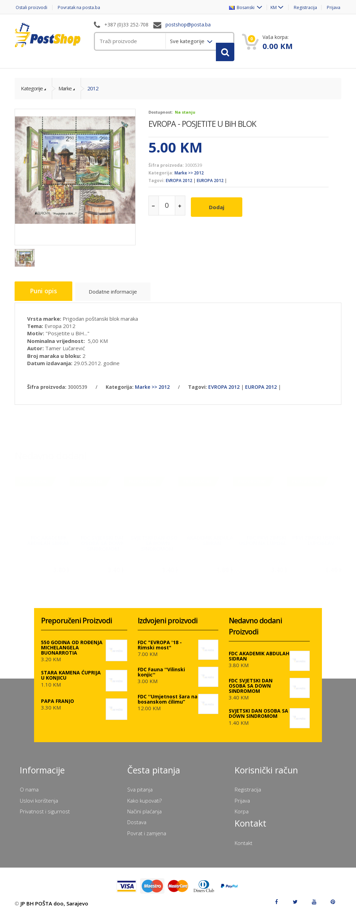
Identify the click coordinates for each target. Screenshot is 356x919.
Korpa (242, 815)
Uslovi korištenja (39, 805)
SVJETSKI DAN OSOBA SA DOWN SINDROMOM (157, 545)
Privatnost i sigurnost (45, 815)
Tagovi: (156, 186)
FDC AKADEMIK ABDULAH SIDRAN (48, 542)
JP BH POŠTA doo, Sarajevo (54, 907)
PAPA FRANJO (57, 705)
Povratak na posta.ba (82, 7)
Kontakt (243, 847)
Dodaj (218, 211)
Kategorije (32, 94)
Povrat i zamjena (146, 837)
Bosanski (238, 7)
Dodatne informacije (116, 298)
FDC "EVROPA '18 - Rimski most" (160, 649)
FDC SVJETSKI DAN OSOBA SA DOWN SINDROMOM (103, 545)
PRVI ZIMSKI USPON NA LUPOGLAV (320, 542)
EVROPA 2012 (179, 186)
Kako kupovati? (144, 805)
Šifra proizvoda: (166, 171)
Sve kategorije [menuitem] (188, 41)
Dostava (136, 826)
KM (270, 7)
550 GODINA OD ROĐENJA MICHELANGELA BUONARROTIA (72, 652)
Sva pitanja (140, 793)
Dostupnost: (160, 117)
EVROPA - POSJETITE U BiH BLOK (202, 129)
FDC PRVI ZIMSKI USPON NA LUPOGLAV (266, 542)
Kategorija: (160, 179)
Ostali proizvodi (31, 7)
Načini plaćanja (144, 815)
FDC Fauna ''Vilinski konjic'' (161, 676)
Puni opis (45, 297)
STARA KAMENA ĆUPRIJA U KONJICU (71, 679)
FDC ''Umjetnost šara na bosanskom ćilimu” (167, 703)
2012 (92, 94)
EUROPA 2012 (210, 186)
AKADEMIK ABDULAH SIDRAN (212, 542)
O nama (29, 793)
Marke (65, 94)
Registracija (304, 7)
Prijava (334, 7)
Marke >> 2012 (189, 179)
